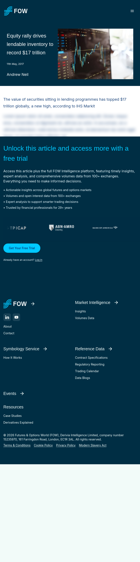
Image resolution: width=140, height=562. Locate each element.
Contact (8, 333)
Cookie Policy (43, 445)
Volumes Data (84, 318)
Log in (38, 259)
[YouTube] (16, 317)
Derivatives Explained (18, 422)
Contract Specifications (91, 357)
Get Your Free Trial (22, 248)
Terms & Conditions (16, 445)
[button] (70, 253)
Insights (80, 311)
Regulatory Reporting (89, 364)
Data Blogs (82, 378)
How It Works (12, 357)
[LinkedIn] (7, 317)
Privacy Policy (66, 445)
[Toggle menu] (132, 11)
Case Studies (12, 415)
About (7, 326)
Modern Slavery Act (92, 445)
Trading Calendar (87, 371)
